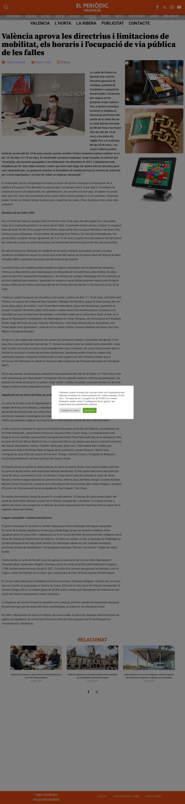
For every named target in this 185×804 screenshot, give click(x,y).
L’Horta (63, 23)
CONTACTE (139, 23)
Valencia (40, 23)
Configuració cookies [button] (70, 410)
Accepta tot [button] (90, 410)
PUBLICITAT (112, 23)
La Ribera (86, 23)
